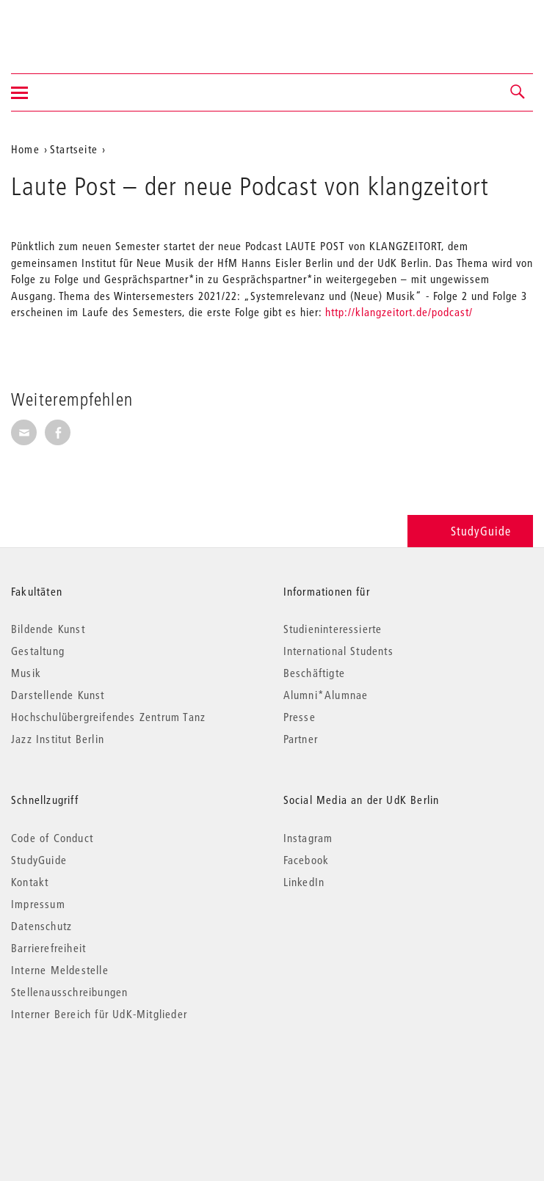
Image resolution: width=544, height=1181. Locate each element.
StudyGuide (470, 530)
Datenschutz (41, 925)
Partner (300, 738)
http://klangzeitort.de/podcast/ (399, 311)
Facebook (306, 859)
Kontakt (29, 881)
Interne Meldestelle (60, 969)
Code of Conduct (52, 837)
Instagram (308, 837)
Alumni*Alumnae (326, 694)
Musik (26, 672)
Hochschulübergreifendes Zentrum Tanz (108, 716)
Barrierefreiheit (48, 947)
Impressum (38, 903)
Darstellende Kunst (58, 694)
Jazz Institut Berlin (57, 738)
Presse (299, 716)
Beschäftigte (314, 672)
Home (25, 149)
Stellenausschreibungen (69, 991)
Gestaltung (38, 650)
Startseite (74, 149)
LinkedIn (304, 881)
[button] (518, 92)
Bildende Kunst (48, 628)
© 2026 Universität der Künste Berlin (87, 1075)
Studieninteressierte (332, 628)
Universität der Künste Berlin (68, 27)
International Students (338, 650)
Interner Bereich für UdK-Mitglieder (99, 1013)
